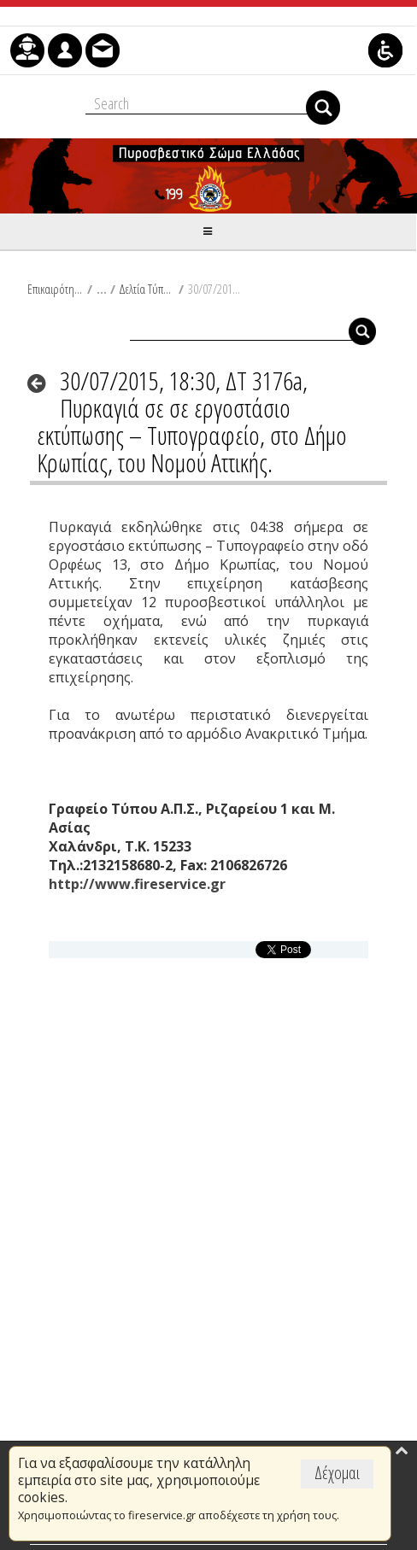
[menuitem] (27, 50)
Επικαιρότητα (55, 288)
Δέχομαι (337, 1472)
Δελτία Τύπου (146, 288)
